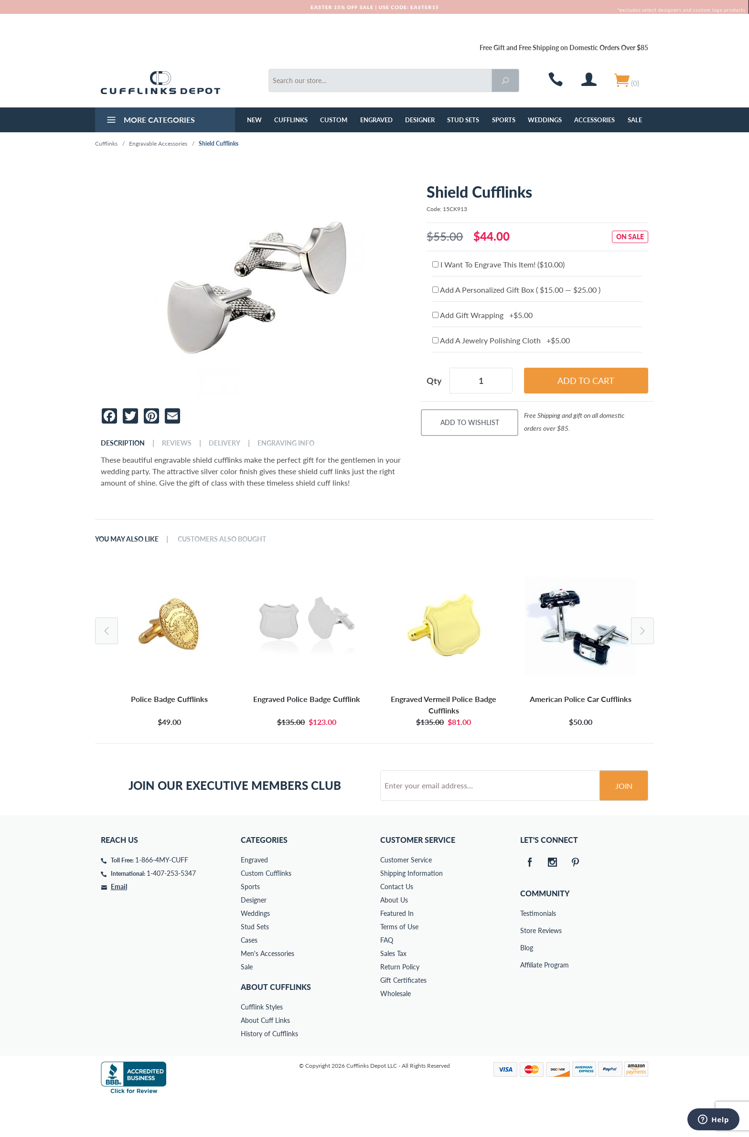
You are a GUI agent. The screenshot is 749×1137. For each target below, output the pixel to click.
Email (119, 923)
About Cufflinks (276, 1023)
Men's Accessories (267, 990)
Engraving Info (285, 443)
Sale (635, 120)
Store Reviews (527, 967)
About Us (394, 936)
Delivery (224, 443)
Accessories (594, 120)
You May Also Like (127, 539)
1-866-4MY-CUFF (161, 896)
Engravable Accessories (158, 143)
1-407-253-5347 (171, 909)
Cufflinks (291, 120)
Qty (434, 380)
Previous (106, 630)
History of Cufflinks (269, 1070)
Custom (333, 120)
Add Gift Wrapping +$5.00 (482, 314)
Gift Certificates (403, 1016)
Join (623, 822)
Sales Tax (393, 990)
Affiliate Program (527, 1001)
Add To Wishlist (469, 422)
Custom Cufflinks (266, 909)
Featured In (397, 950)
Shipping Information (411, 909)
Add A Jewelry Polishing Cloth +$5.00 (501, 340)
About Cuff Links (265, 1056)
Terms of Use (399, 963)
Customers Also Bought (222, 539)
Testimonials (527, 950)
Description (123, 443)
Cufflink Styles (262, 1043)
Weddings (545, 120)
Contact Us (396, 923)
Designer (420, 120)
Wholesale (395, 1030)
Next (642, 630)
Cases (249, 976)
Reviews (177, 443)
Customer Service (406, 896)
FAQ (386, 976)
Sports (503, 120)
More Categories (150, 121)
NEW (254, 120)
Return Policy (399, 1003)
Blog (526, 984)
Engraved (376, 120)
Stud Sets (463, 120)
